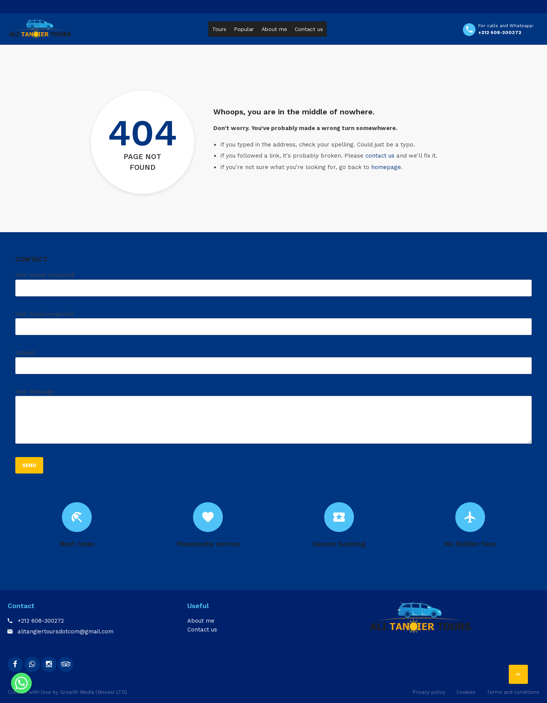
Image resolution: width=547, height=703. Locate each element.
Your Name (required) (273, 287)
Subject (273, 364)
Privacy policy (428, 692)
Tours (219, 29)
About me (274, 29)
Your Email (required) (273, 326)
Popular (244, 29)
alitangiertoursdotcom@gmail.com (66, 631)
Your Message (273, 419)
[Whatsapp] (21, 683)
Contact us (309, 29)
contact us (379, 155)
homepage (386, 167)
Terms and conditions (513, 692)
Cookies (466, 692)
